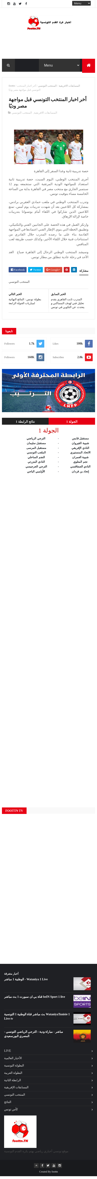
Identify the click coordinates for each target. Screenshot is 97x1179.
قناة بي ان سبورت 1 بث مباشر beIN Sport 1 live (34, 999)
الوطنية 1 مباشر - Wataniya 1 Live (26, 982)
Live (7, 1053)
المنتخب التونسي (47, 87)
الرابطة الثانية (12, 1082)
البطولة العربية (13, 1075)
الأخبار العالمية (13, 1060)
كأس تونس (11, 1112)
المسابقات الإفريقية (16, 1090)
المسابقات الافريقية (69, 87)
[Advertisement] (48, 641)
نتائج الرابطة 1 (25, 424)
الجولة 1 (71, 424)
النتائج (7, 1104)
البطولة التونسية (14, 1068)
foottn (12, 87)
